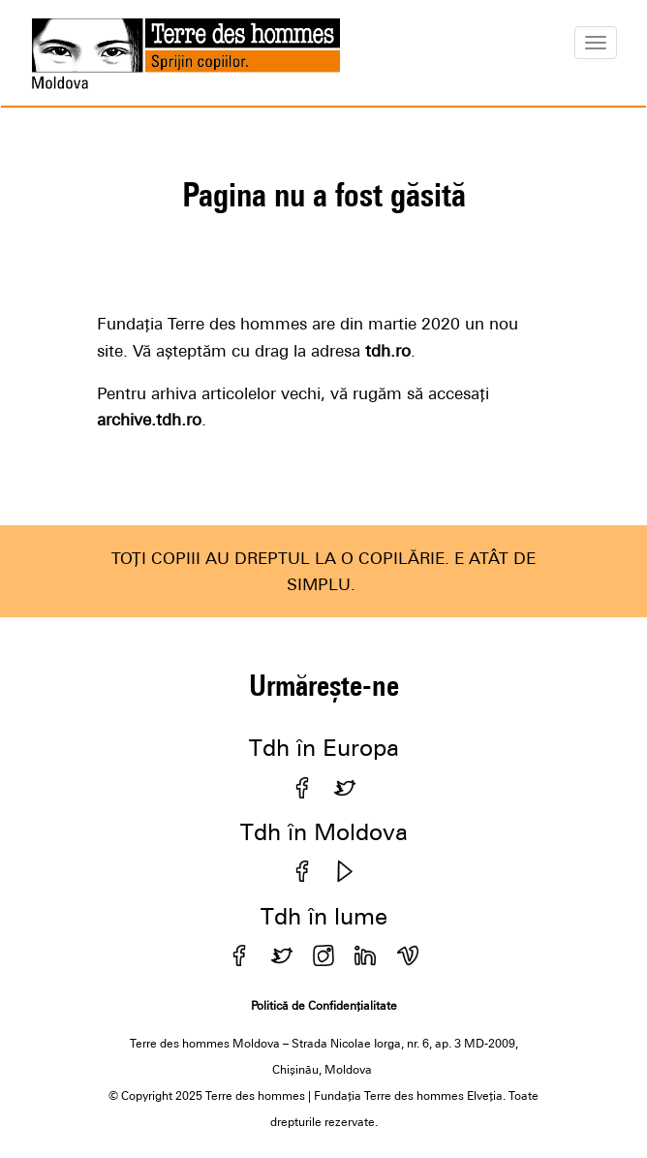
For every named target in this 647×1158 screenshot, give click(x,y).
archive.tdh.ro (149, 419)
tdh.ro (385, 350)
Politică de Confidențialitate (324, 1006)
